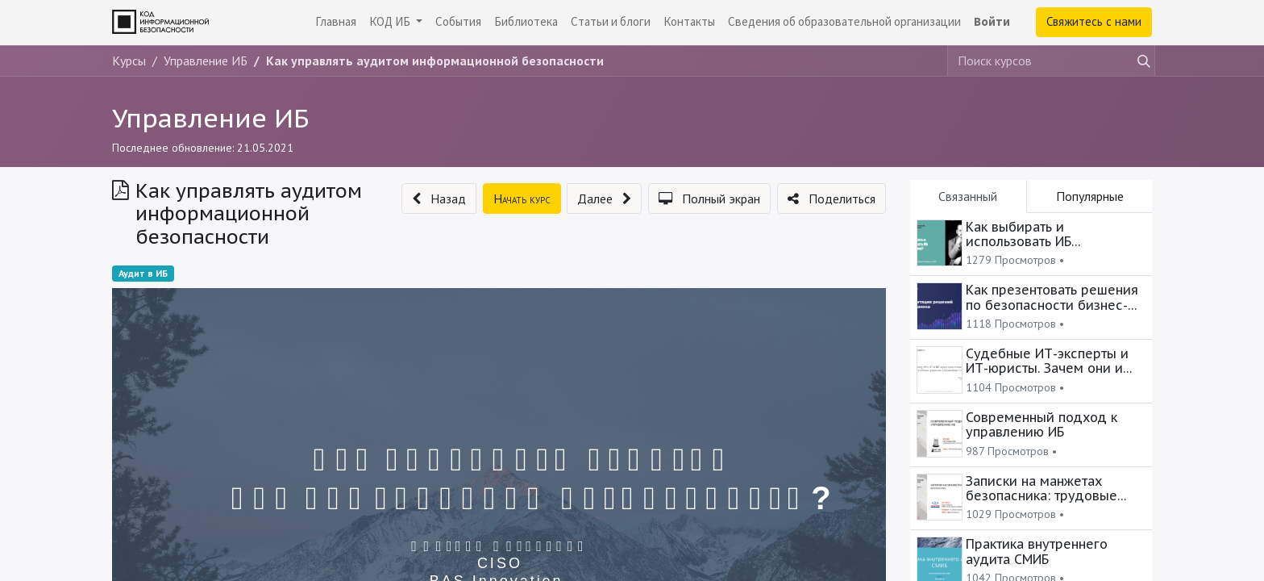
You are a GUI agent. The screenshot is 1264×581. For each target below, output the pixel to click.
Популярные (1090, 196)
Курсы (129, 60)
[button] (438, 198)
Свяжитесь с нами (1093, 21)
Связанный (967, 196)
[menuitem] (336, 22)
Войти (992, 21)
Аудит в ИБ (143, 273)
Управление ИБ (210, 118)
